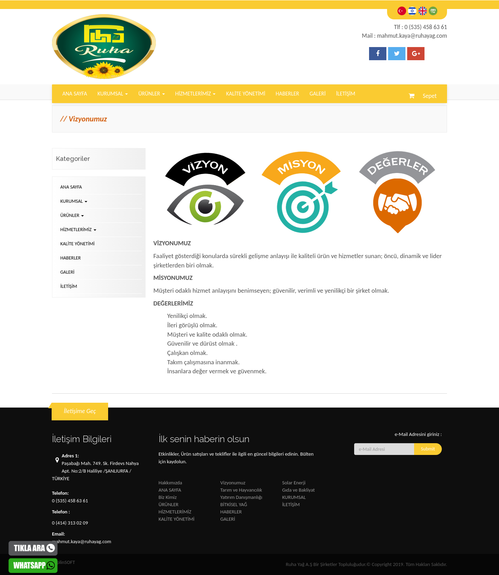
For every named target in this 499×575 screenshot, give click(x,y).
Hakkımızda (170, 483)
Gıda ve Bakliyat (298, 490)
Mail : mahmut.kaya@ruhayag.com (404, 35)
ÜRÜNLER (151, 93)
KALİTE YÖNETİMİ (245, 93)
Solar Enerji (293, 483)
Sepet (428, 96)
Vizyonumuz (232, 483)
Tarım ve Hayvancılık (241, 490)
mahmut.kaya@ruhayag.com (81, 541)
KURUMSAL (112, 93)
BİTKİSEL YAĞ (233, 504)
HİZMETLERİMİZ (195, 93)
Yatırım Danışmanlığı (241, 497)
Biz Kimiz (168, 497)
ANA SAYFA (74, 93)
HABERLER (287, 93)
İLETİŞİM (345, 93)
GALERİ (317, 93)
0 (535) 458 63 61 (70, 501)
